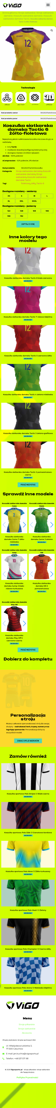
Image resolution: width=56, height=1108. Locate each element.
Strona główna (9, 13)
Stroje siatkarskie (26, 13)
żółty (33, 183)
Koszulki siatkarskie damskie (28, 16)
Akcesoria (27, 1058)
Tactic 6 (40, 183)
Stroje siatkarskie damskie (29, 171)
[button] (48, 4)
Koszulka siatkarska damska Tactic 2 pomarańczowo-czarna (28, 473)
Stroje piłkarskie (27, 1049)
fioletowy (25, 183)
